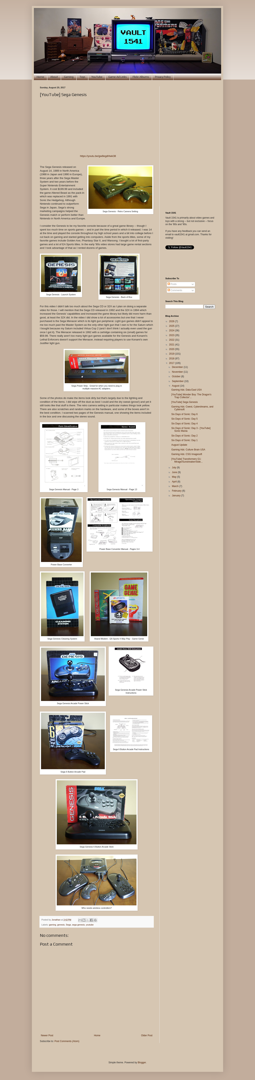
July (174, 467)
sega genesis (78, 924)
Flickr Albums (141, 76)
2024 (172, 330)
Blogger (142, 1062)
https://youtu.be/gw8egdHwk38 (98, 156)
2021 (172, 344)
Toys (82, 76)
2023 (172, 335)
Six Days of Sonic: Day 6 (184, 414)
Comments (175, 290)
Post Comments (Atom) (66, 1041)
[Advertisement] (190, 146)
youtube (89, 924)
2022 (172, 339)
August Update (179, 444)
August (176, 385)
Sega (68, 924)
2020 (172, 349)
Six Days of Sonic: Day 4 (184, 423)
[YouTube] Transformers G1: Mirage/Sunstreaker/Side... (187, 460)
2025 (172, 326)
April (174, 481)
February (177, 490)
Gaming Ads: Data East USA (186, 389)
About (54, 76)
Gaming (69, 76)
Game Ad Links (117, 76)
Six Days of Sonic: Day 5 (184, 418)
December (178, 367)
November (178, 371)
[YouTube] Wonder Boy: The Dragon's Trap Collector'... (191, 396)
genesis (61, 924)
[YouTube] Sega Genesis (184, 402)
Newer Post (47, 1035)
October (176, 376)
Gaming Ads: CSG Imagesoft (186, 454)
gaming (52, 924)
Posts (172, 284)
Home (40, 76)
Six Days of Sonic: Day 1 (184, 440)
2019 (172, 353)
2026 (172, 321)
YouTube (96, 76)
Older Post (146, 1035)
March (175, 486)
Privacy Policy (163, 76)
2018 (172, 358)
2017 (172, 363)
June (175, 472)
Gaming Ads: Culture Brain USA (188, 449)
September (178, 381)
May (174, 476)
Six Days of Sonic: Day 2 (184, 435)
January (176, 495)
